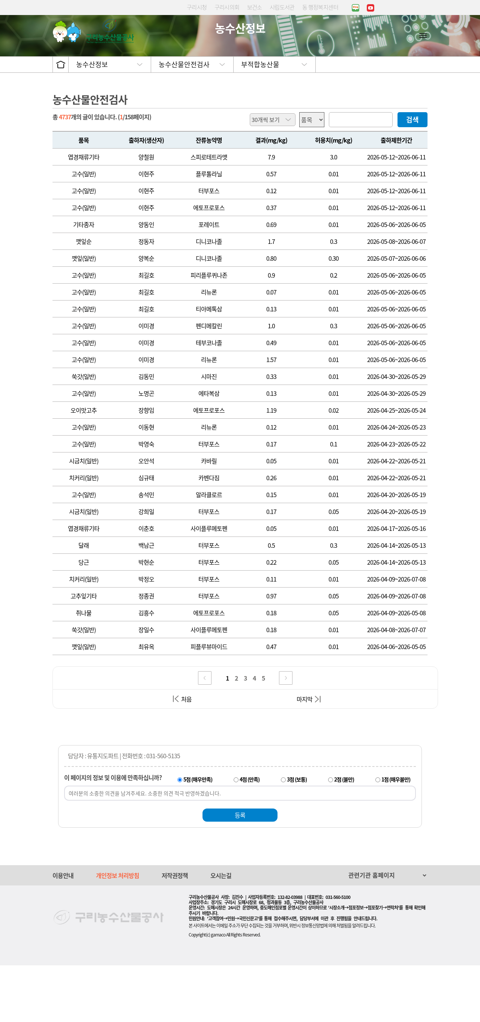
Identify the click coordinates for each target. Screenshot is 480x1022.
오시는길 (220, 931)
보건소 (254, 7)
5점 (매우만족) (197, 836)
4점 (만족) (250, 836)
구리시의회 (227, 7)
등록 (240, 871)
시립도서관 (282, 7)
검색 (412, 176)
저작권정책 (175, 931)
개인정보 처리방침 (117, 931)
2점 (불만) (344, 836)
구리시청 (197, 7)
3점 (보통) (297, 836)
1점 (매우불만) (395, 836)
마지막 (304, 755)
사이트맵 (423, 35)
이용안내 (63, 931)
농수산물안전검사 (184, 121)
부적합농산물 (260, 121)
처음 (186, 755)
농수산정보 (92, 121)
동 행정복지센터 (320, 7)
